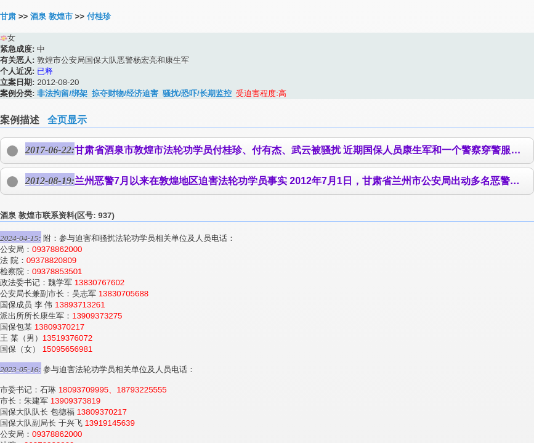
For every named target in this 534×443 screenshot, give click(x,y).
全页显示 (67, 120)
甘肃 (8, 16)
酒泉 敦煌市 (51, 16)
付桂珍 (99, 16)
